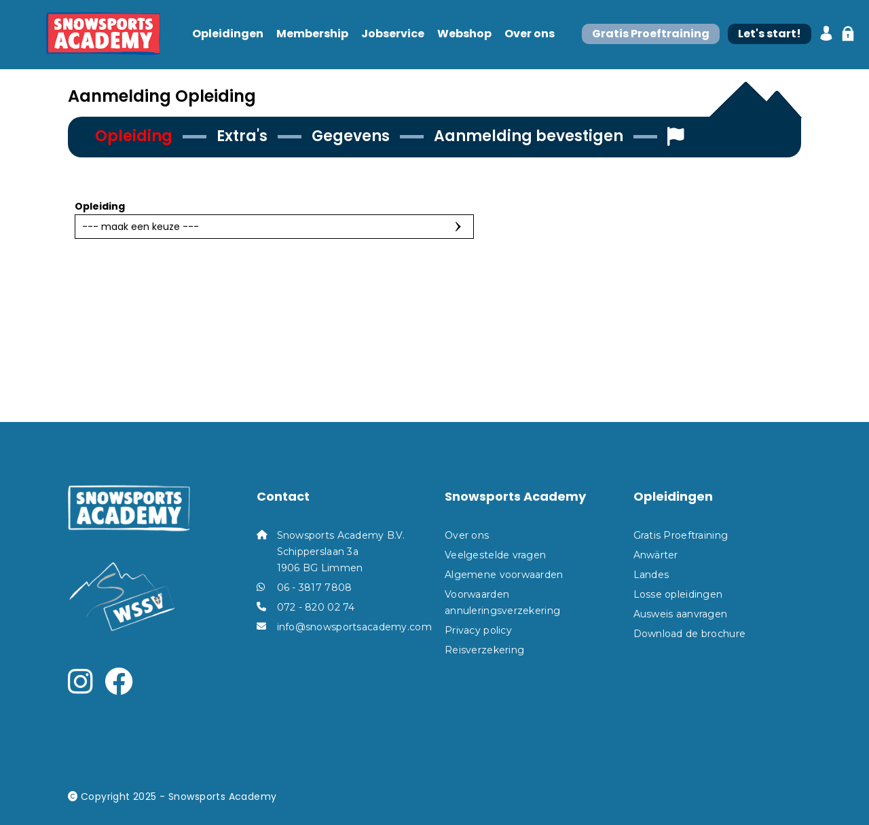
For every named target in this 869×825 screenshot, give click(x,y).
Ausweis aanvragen (680, 614)
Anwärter (655, 555)
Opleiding (100, 206)
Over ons (529, 34)
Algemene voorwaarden (504, 575)
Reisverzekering (484, 650)
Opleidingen (227, 34)
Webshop (464, 34)
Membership (312, 34)
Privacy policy (478, 630)
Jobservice (392, 34)
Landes (651, 575)
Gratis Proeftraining (680, 535)
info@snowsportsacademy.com (354, 627)
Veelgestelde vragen (495, 555)
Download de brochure (689, 634)
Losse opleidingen (678, 594)
